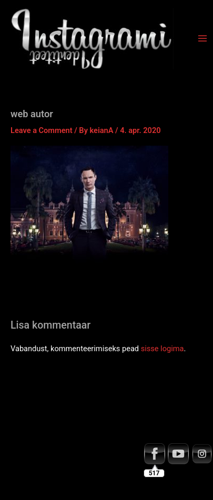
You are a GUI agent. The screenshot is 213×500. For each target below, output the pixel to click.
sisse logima (162, 348)
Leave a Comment (42, 130)
